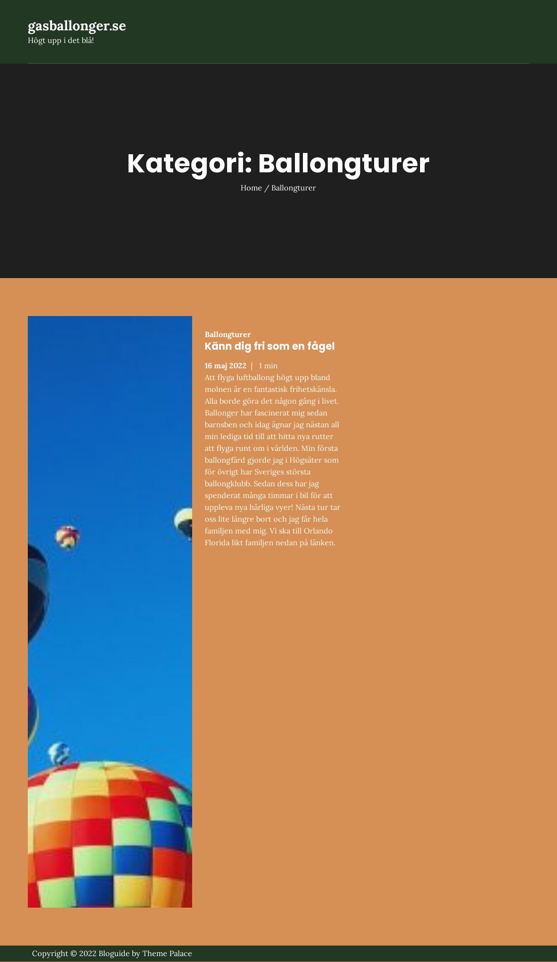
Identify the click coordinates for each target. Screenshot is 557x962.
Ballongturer (228, 335)
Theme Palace (167, 954)
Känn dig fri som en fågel (270, 347)
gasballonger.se (77, 26)
